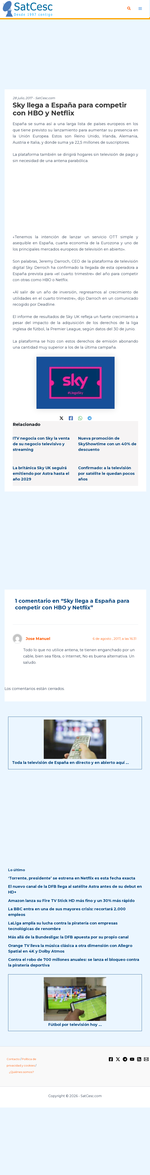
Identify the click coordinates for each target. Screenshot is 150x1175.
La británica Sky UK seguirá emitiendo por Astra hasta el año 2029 (41, 473)
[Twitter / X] (61, 417)
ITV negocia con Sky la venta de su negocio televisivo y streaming (41, 444)
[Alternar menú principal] (140, 8)
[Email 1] (146, 1059)
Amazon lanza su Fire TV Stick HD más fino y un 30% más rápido (71, 900)
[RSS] (139, 1059)
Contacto (13, 1058)
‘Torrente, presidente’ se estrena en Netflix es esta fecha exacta (71, 878)
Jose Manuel (38, 638)
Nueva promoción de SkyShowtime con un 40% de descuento (107, 444)
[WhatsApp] (80, 417)
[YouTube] (132, 1059)
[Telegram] (90, 417)
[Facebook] (71, 417)
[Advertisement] (75, 54)
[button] (129, 8)
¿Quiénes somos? (21, 1071)
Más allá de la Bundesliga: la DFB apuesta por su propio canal (68, 936)
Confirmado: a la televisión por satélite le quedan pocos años (106, 473)
